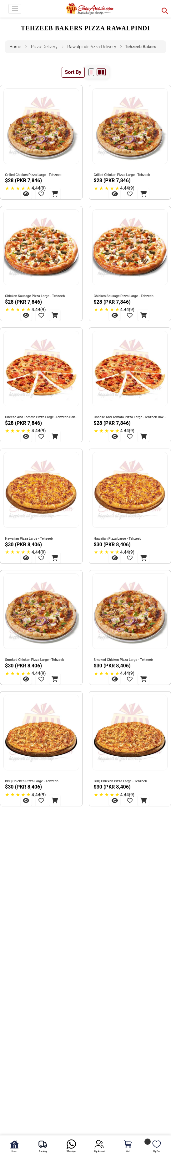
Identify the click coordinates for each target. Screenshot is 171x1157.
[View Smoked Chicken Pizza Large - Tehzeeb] (26, 679)
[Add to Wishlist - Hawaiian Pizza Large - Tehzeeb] (41, 557)
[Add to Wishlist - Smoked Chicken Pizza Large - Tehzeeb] (41, 679)
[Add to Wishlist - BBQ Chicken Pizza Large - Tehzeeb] (41, 800)
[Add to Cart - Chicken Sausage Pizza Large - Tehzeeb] (54, 315)
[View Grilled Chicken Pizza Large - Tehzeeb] (26, 193)
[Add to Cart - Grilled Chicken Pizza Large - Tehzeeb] (54, 193)
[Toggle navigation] (14, 9)
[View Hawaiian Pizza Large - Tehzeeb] (26, 557)
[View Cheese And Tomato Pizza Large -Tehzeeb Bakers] (26, 436)
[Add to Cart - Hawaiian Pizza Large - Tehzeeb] (54, 557)
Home (15, 46)
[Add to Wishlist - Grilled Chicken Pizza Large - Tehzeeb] (41, 193)
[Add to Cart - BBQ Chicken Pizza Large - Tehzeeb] (54, 800)
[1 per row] (91, 72)
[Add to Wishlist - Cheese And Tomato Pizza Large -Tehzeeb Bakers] (41, 436)
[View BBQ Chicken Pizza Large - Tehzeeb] (26, 800)
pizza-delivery (44, 46)
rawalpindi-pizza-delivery (91, 46)
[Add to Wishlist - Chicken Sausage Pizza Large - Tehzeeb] (41, 315)
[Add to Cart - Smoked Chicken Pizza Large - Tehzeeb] (54, 679)
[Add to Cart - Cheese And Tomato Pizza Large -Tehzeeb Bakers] (54, 436)
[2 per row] (101, 72)
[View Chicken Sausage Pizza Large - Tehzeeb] (26, 315)
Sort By (73, 72)
